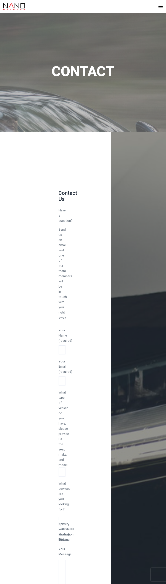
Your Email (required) (65, 371)
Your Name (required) (65, 340)
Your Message (65, 554)
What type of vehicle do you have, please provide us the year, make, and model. (64, 428)
